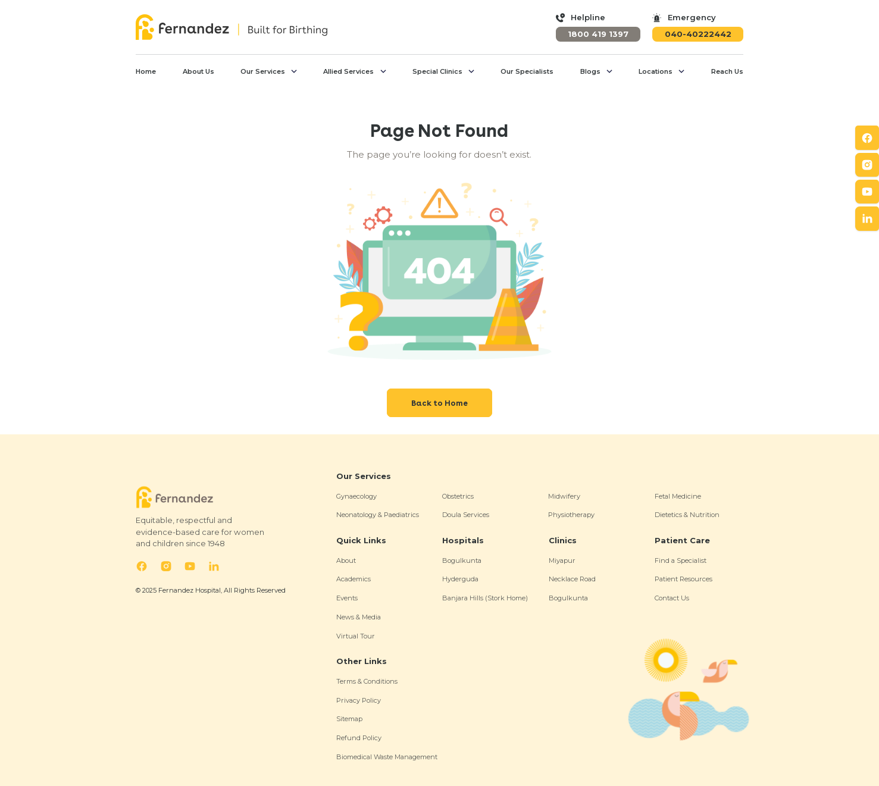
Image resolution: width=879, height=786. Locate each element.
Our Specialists (527, 71)
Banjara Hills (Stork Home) (485, 598)
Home (146, 71)
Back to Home (439, 403)
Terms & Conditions (367, 681)
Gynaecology (356, 496)
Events (347, 598)
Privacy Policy (358, 700)
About (346, 560)
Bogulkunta (461, 560)
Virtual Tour (355, 636)
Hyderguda (460, 579)
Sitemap (349, 719)
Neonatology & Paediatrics (377, 515)
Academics (353, 579)
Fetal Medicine (678, 496)
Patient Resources (683, 579)
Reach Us (727, 71)
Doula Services (465, 515)
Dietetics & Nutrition (687, 515)
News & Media (358, 617)
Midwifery (564, 496)
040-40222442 (698, 34)
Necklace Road (572, 579)
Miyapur (562, 560)
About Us (198, 71)
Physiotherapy (571, 515)
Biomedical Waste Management (386, 757)
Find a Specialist (680, 560)
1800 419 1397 (598, 34)
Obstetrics (458, 496)
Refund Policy (358, 738)
